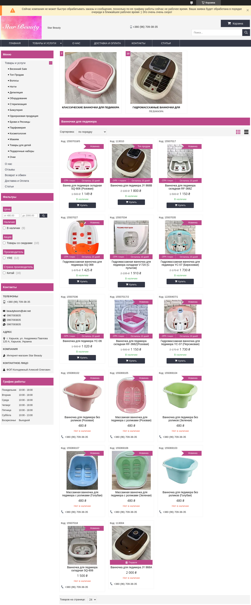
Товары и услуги (44, 43)
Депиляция (16, 92)
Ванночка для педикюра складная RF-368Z (179, 187)
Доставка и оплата (107, 43)
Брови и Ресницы (20, 121)
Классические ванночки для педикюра (90, 107)
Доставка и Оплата (17, 180)
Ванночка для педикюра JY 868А (82, 492)
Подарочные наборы (22, 151)
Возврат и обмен (15, 175)
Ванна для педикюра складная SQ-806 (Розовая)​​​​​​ (82, 187)
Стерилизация (18, 104)
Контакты (138, 43)
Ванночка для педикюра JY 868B (130, 185)
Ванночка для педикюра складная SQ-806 (227, 419)
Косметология (18, 133)
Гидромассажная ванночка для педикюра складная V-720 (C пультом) (82, 264)
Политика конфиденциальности (157, 601)
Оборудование (18, 98)
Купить (83, 205)
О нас (76, 43)
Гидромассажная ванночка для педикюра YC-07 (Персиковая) (82, 342)
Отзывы (10, 169)
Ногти (13, 86)
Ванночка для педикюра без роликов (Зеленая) (227, 342)
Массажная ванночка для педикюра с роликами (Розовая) (179, 342)
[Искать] (246, 32)
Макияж (14, 139)
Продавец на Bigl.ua (125, 597)
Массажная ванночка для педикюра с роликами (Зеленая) (130, 419)
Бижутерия (16, 109)
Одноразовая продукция (24, 116)
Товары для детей (20, 145)
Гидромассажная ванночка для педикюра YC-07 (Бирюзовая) (130, 263)
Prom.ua (142, 594)
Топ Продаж (17, 74)
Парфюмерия (18, 127)
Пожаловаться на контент (124, 601)
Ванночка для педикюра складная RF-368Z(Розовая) (227, 263)
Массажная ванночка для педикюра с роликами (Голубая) (82, 419)
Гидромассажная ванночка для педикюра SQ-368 (227, 187)
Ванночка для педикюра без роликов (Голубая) (179, 419)
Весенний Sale (18, 68)
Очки (13, 157)
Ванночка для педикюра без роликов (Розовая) (130, 342)
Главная (15, 43)
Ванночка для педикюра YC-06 (178, 261)
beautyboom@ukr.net (19, 310)
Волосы (14, 80)
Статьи (166, 43)
